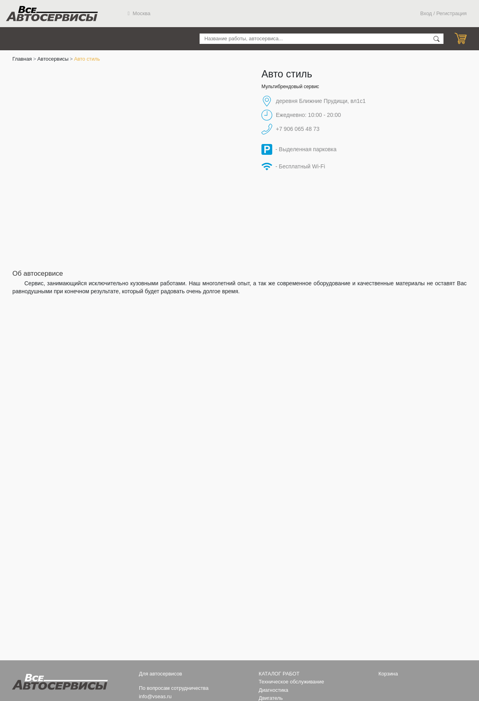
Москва (139, 13)
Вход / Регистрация (443, 13)
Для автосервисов (160, 674)
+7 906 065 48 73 (297, 129)
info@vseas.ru (155, 696)
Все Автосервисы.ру (52, 13)
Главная (22, 59)
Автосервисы (53, 59)
